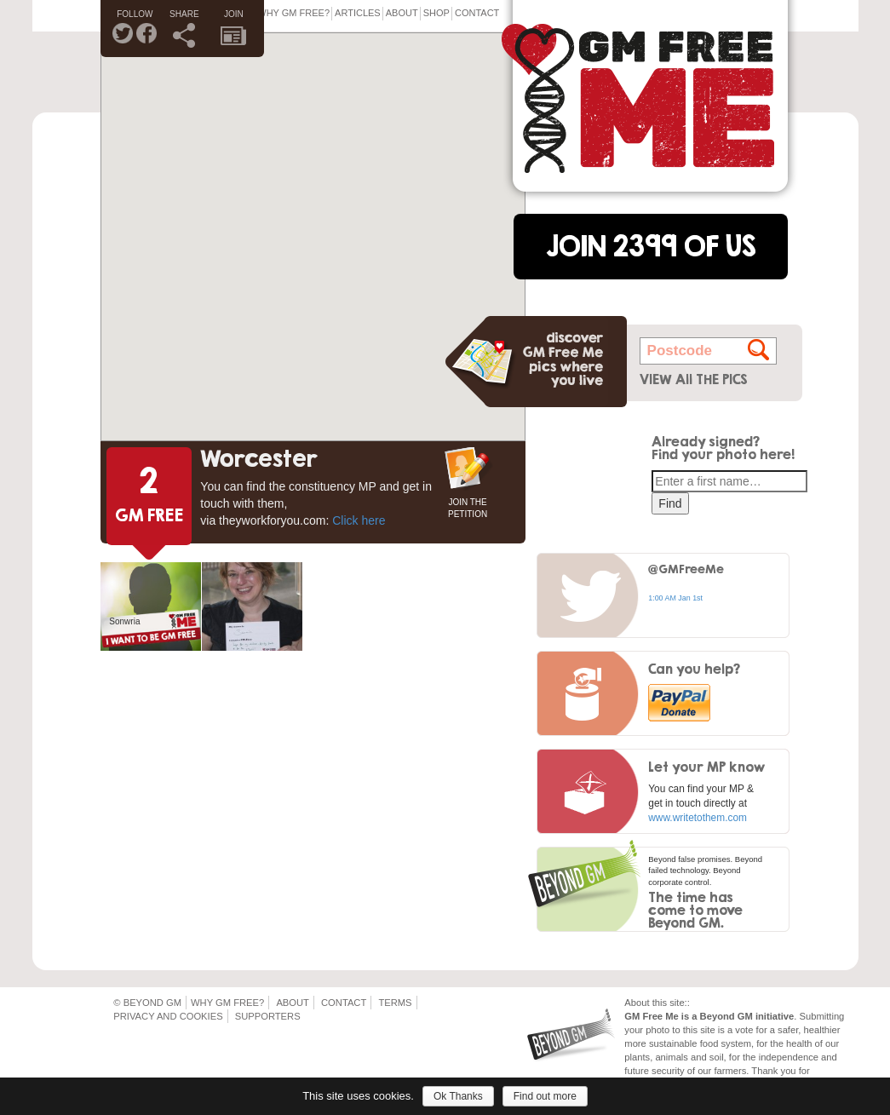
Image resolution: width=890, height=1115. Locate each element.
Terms (394, 1002)
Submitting (821, 1016)
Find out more (545, 1096)
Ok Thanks (458, 1096)
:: (687, 1002)
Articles (358, 13)
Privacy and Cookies (167, 1016)
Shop (436, 13)
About (402, 13)
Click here (358, 520)
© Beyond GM (147, 1002)
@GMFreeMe (686, 568)
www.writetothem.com (697, 818)
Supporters (268, 1016)
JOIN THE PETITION (467, 506)
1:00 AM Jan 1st (675, 598)
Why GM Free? (293, 13)
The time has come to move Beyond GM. (695, 910)
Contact (477, 13)
